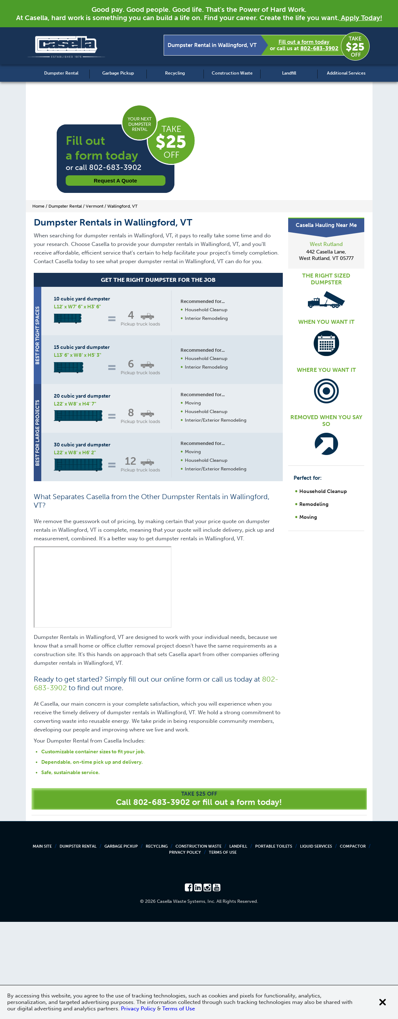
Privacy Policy (185, 949)
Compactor (353, 943)
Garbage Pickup (118, 73)
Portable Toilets (273, 943)
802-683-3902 (319, 48)
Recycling (175, 73)
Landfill (289, 73)
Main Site (42, 943)
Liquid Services (316, 943)
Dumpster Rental (61, 73)
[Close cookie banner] (382, 1002)
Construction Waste (232, 73)
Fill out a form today (303, 42)
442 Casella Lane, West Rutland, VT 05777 (326, 255)
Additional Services (346, 73)
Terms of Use (223, 949)
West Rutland (326, 244)
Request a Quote (115, 180)
